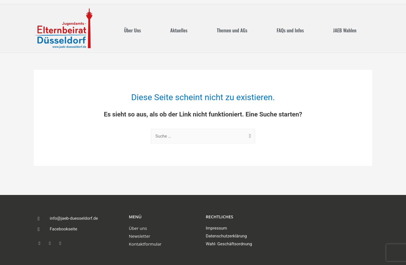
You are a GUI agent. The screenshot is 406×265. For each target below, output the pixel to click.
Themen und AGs (232, 30)
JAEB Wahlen (344, 30)
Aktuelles (178, 30)
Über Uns (132, 30)
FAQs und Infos (290, 30)
